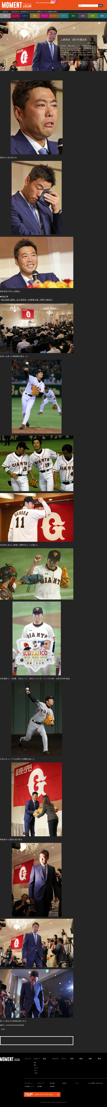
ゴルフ (35, 1070)
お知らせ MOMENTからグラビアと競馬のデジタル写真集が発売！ (29, 12)
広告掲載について (29, 1086)
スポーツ (25, 16)
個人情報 (52, 1083)
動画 (83, 16)
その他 (35, 1073)
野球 (35, 1065)
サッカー (36, 1067)
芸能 (34, 16)
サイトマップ (40, 1083)
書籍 (102, 16)
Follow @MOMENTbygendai (44, 3)
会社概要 (39, 1086)
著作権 (64, 1083)
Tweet (3, 1029)
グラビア (44, 16)
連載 (92, 16)
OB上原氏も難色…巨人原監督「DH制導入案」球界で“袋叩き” (27, 300)
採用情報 (52, 1086)
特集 (35, 1062)
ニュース (15, 16)
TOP (5, 16)
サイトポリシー (29, 1083)
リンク (77, 1083)
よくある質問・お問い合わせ (95, 1083)
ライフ (63, 16)
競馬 (73, 16)
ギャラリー (54, 16)
